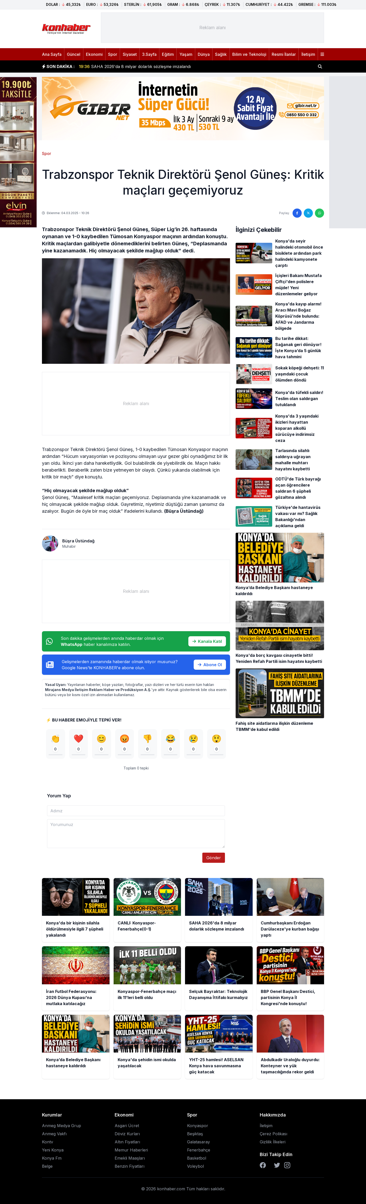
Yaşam (185, 54)
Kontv (47, 1141)
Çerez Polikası (273, 1133)
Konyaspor (197, 1125)
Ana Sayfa (52, 54)
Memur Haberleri (131, 1150)
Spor (112, 54)
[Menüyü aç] (322, 54)
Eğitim (168, 54)
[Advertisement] (212, 27)
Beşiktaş (195, 1133)
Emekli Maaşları (130, 1158)
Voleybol (195, 1166)
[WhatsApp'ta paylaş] (319, 213)
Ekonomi (94, 54)
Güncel (73, 54)
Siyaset (130, 54)
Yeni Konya (53, 1150)
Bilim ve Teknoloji (249, 54)
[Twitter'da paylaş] (308, 213)
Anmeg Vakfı (54, 1133)
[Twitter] (277, 1165)
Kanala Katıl (207, 641)
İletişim (308, 54)
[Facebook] (263, 1165)
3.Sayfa (149, 54)
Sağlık (221, 54)
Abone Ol (210, 664)
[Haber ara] (320, 66)
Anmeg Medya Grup (61, 1125)
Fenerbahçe (198, 1150)
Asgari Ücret (127, 1125)
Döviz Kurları (127, 1133)
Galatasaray (198, 1141)
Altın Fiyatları (127, 1141)
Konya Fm (52, 1158)
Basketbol (196, 1158)
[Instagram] (287, 1165)
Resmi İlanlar (284, 54)
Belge (47, 1166)
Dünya (204, 54)
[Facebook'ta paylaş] (297, 213)
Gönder (213, 857)
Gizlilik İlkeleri (272, 1141)
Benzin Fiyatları (129, 1166)
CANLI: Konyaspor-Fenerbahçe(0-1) (120, 63)
